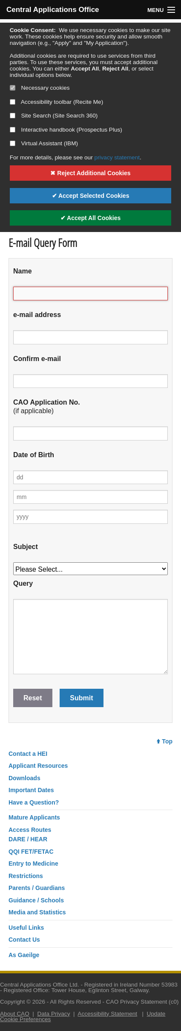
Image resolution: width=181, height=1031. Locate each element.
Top (164, 741)
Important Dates (31, 790)
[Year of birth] (90, 516)
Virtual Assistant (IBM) (44, 143)
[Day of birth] (90, 477)
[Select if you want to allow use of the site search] (12, 115)
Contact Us (24, 939)
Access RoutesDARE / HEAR (30, 834)
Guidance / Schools (36, 900)
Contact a (28, 753)
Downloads (24, 778)
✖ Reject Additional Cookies (90, 173)
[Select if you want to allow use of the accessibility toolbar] (12, 102)
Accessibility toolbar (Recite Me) (56, 102)
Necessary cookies (40, 88)
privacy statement (117, 157)
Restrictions (26, 875)
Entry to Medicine (33, 863)
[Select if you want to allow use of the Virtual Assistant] (12, 143)
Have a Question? (34, 802)
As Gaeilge (24, 955)
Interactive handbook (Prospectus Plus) (66, 129)
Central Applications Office (48, 10)
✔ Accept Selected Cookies (90, 195)
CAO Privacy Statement (136, 1002)
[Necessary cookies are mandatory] (12, 88)
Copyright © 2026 (22, 1002)
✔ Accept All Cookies (90, 217)
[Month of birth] (90, 497)
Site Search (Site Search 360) (54, 115)
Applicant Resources (38, 765)
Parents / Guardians (37, 887)
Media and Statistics (37, 912)
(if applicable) (46, 406)
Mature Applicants (34, 817)
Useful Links (26, 927)
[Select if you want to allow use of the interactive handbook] (12, 129)
